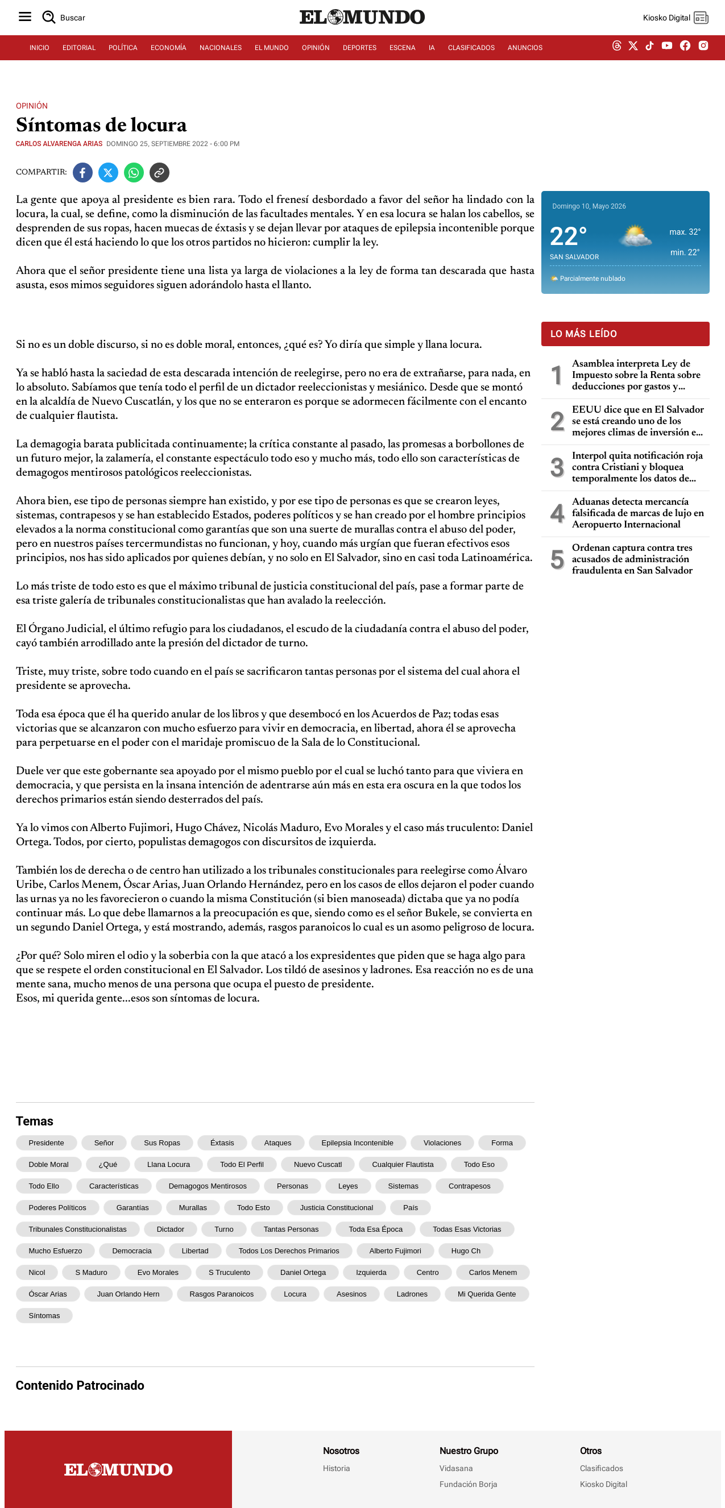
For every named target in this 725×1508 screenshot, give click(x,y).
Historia (336, 1468)
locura (295, 1294)
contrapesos (470, 1186)
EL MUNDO (272, 55)
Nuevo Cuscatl (318, 1164)
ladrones (412, 1294)
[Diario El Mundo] (362, 31)
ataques (278, 1143)
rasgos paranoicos (222, 1294)
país (410, 1207)
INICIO (39, 55)
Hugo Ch (465, 1251)
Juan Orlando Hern (128, 1294)
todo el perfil (242, 1164)
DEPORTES (359, 55)
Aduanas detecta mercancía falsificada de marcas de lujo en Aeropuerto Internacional (638, 513)
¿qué (108, 1164)
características (114, 1186)
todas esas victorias (467, 1229)
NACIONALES (221, 55)
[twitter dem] (633, 55)
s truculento (229, 1272)
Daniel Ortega (303, 1272)
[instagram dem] (707, 55)
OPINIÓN (316, 55)
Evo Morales (158, 1272)
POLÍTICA (123, 55)
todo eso (479, 1164)
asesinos (352, 1294)
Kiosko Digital (603, 1484)
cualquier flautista (402, 1164)
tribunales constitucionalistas (78, 1229)
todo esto (253, 1207)
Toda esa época (376, 1229)
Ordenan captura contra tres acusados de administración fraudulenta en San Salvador (632, 559)
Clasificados (601, 1468)
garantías (133, 1207)
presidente (46, 1143)
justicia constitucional (337, 1207)
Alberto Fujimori (395, 1251)
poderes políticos (57, 1207)
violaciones (442, 1143)
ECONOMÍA (169, 55)
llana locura (168, 1164)
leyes (348, 1186)
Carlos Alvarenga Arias (59, 144)
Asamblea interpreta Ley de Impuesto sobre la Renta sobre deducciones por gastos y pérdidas (636, 376)
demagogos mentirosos (208, 1186)
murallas (193, 1207)
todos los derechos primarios (289, 1251)
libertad (195, 1251)
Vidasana (456, 1468)
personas (292, 1186)
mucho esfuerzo (55, 1251)
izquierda (371, 1272)
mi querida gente (487, 1294)
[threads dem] (617, 55)
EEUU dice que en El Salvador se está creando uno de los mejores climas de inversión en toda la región (638, 422)
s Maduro (91, 1272)
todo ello (44, 1186)
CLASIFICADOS (471, 55)
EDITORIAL (79, 55)
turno (223, 1229)
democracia (131, 1251)
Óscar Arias (48, 1294)
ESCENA (403, 55)
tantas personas (291, 1229)
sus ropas (162, 1143)
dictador (170, 1229)
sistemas (403, 1186)
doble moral (49, 1164)
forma (502, 1143)
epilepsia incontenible (357, 1143)
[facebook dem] (685, 55)
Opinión (32, 105)
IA (432, 55)
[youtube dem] (667, 55)
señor (104, 1143)
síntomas (44, 1315)
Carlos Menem (493, 1272)
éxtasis (222, 1143)
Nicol (37, 1272)
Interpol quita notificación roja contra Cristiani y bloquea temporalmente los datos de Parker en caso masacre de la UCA (637, 468)
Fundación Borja (469, 1484)
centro (428, 1272)
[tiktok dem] (649, 55)
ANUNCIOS (525, 55)
